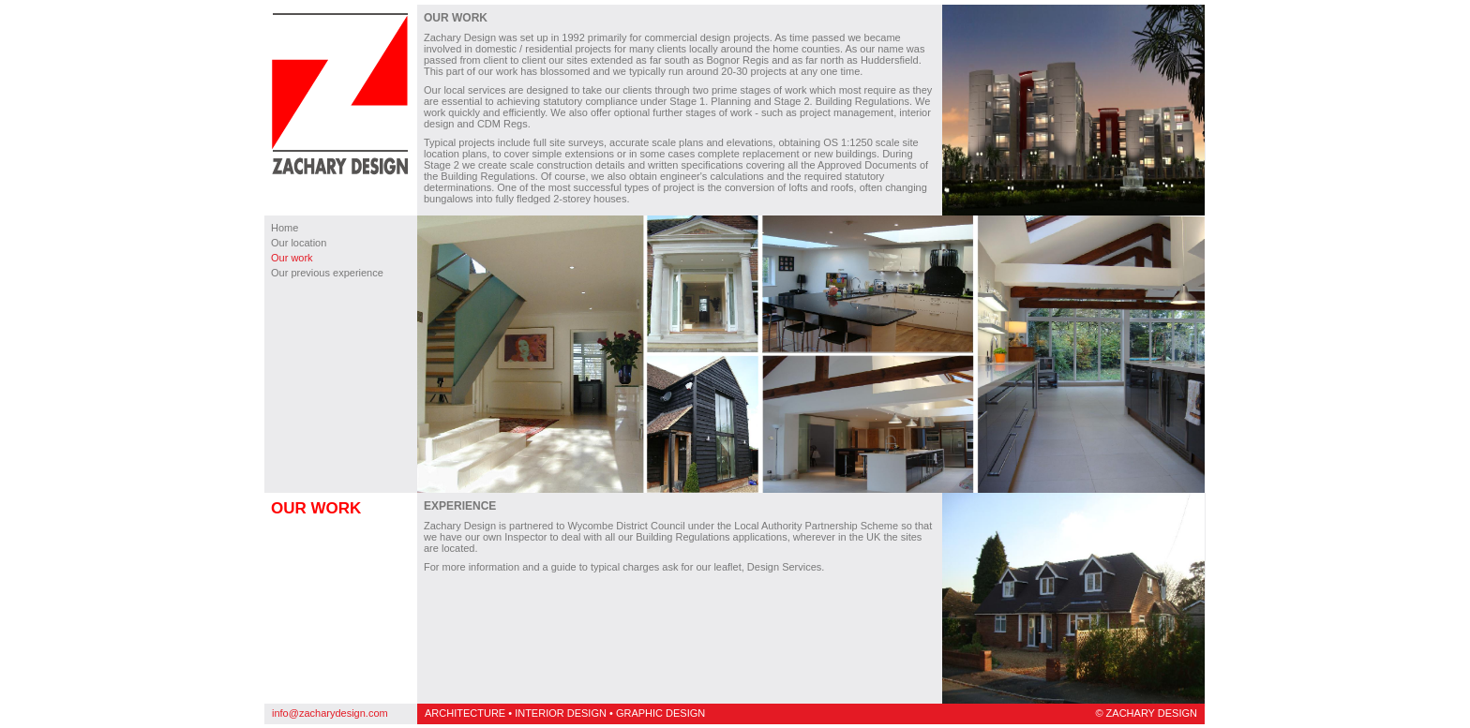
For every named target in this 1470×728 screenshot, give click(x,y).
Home (284, 227)
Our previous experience (327, 272)
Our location (298, 242)
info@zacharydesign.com (330, 713)
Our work (292, 257)
